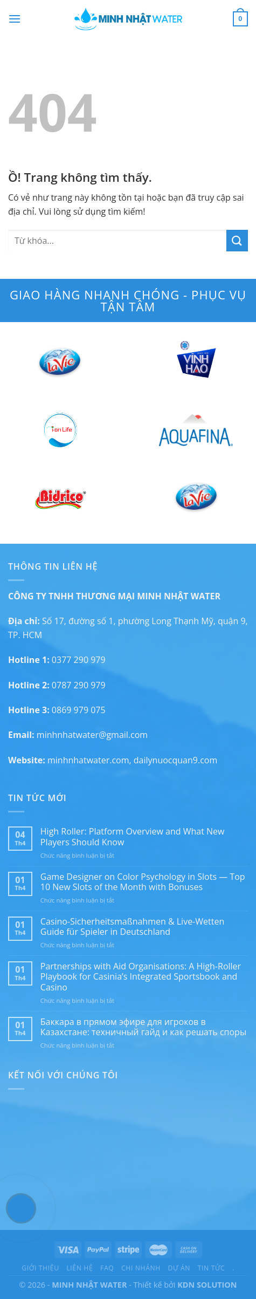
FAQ (107, 1268)
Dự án (179, 1268)
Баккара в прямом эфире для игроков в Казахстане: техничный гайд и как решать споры (143, 1027)
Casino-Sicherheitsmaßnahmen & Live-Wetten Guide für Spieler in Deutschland (132, 927)
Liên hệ (79, 1268)
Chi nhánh (141, 1268)
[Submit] (237, 240)
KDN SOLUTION (207, 1285)
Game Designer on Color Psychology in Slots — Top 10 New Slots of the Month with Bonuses (142, 882)
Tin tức (211, 1268)
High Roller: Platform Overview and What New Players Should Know (132, 836)
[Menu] (14, 18)
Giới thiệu (40, 1268)
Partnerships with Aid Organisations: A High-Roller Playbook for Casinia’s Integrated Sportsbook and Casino (140, 977)
